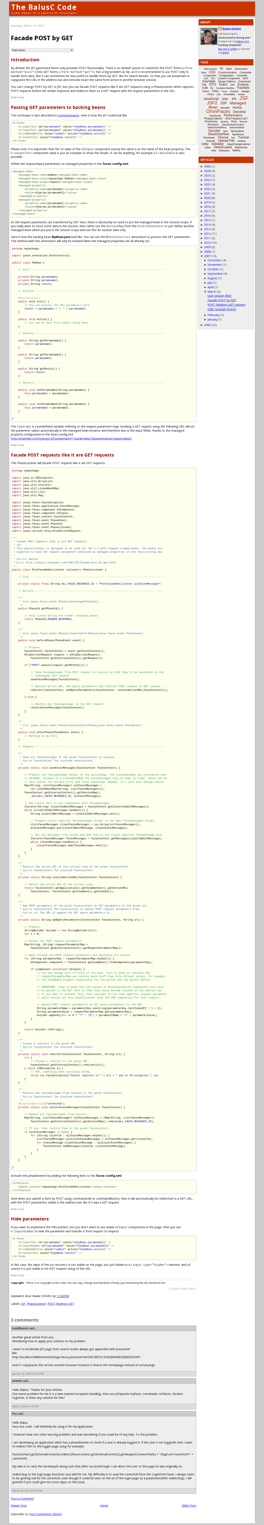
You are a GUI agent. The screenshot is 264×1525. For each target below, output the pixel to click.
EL (212, 88)
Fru (14, 1414)
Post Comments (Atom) (45, 1514)
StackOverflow (218, 134)
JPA (234, 98)
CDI (212, 72)
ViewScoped (223, 147)
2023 (207, 184)
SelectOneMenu (217, 127)
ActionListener (210, 69)
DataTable (208, 81)
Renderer (213, 124)
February (213, 315)
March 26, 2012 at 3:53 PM (27, 1491)
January (212, 319)
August (212, 278)
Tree (233, 138)
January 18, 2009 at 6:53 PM (28, 1373)
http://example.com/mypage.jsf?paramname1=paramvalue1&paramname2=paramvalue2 (71, 438)
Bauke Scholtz (231, 28)
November (214, 265)
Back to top (17, 97)
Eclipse (243, 84)
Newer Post (19, 1505)
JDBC (225, 98)
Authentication (241, 69)
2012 (207, 234)
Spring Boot (237, 131)
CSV (213, 78)
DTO (212, 84)
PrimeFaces (211, 121)
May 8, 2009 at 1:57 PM (25, 1406)
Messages (225, 108)
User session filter (219, 296)
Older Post (189, 1505)
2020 (207, 198)
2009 (207, 247)
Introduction (25, 60)
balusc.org (242, 41)
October (213, 269)
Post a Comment (22, 1498)
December (214, 260)
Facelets (243, 87)
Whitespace (224, 151)
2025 (207, 175)
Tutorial (243, 137)
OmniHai (239, 112)
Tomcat (223, 137)
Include (241, 94)
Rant (234, 121)
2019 (207, 202)
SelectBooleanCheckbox (233, 125)
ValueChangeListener (238, 144)
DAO (245, 78)
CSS (206, 78)
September (215, 274)
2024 (207, 180)
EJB (205, 87)
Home (104, 1505)
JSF (23, 1304)
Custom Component (229, 78)
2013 (207, 229)
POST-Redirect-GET (61, 1304)
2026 (207, 171)
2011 (207, 238)
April (210, 287)
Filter (215, 91)
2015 (207, 220)
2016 (207, 216)
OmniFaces (218, 111)
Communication (68, 115)
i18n (219, 94)
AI (221, 68)
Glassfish (234, 91)
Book (204, 72)
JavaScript (211, 98)
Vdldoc (208, 147)
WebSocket (241, 147)
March (211, 292)
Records (243, 122)
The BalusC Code (44, 7)
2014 (207, 225)
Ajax (229, 68)
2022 (207, 189)
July (209, 283)
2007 (207, 256)
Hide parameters (30, 1219)
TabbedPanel (238, 134)
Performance (233, 115)
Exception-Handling (225, 88)
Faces (205, 91)
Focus (224, 91)
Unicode (210, 141)
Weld (213, 151)
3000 (207, 166)
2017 (207, 211)
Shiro (225, 131)
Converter (242, 75)
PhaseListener (36, 1304)
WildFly (236, 150)
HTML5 (210, 94)
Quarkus (224, 122)
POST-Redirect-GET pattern (226, 305)
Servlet (214, 130)
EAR (232, 85)
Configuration (226, 75)
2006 (207, 325)
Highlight (245, 91)
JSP (223, 103)
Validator (217, 144)
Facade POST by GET (222, 300)
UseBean (241, 141)
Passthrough (215, 116)
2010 (207, 242)
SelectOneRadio (236, 127)
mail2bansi (20, 1328)
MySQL (237, 107)
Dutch (223, 84)
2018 (207, 207)
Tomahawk (209, 137)
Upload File (226, 140)
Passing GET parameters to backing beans (58, 107)
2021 (207, 193)
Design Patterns (227, 81)
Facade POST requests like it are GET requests (62, 455)
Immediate (229, 94)
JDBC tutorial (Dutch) (221, 309)
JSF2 (212, 102)
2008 (207, 251)
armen (17, 1381)
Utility (205, 144)
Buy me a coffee (228, 49)
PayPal (225, 52)
